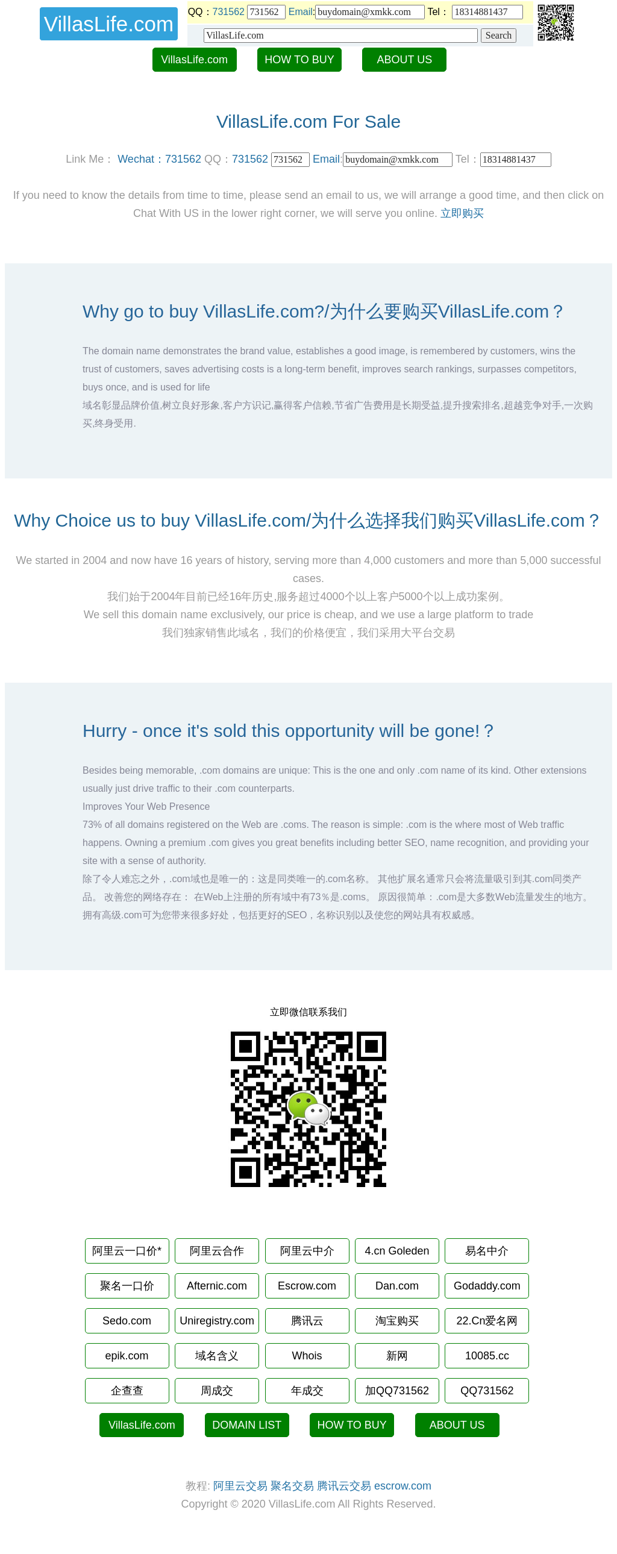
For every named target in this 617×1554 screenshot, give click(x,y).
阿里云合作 (217, 1251)
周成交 (217, 1391)
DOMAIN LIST (246, 1425)
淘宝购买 (397, 1321)
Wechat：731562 (159, 159)
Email (301, 12)
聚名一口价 (127, 1286)
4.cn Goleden (397, 1251)
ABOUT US (405, 60)
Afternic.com (217, 1286)
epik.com (127, 1356)
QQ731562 (486, 1391)
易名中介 (487, 1251)
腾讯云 (307, 1321)
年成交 (307, 1391)
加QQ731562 (397, 1391)
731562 (229, 12)
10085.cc (487, 1356)
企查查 (127, 1391)
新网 (397, 1356)
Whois (307, 1356)
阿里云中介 (307, 1251)
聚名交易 (292, 1486)
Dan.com (397, 1286)
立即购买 (462, 213)
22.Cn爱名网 (487, 1321)
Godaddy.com (487, 1286)
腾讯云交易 (344, 1486)
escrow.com (402, 1486)
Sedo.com (126, 1321)
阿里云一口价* (126, 1251)
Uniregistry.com (217, 1321)
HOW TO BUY (299, 60)
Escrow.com (307, 1286)
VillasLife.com (194, 60)
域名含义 (217, 1356)
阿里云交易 (240, 1486)
